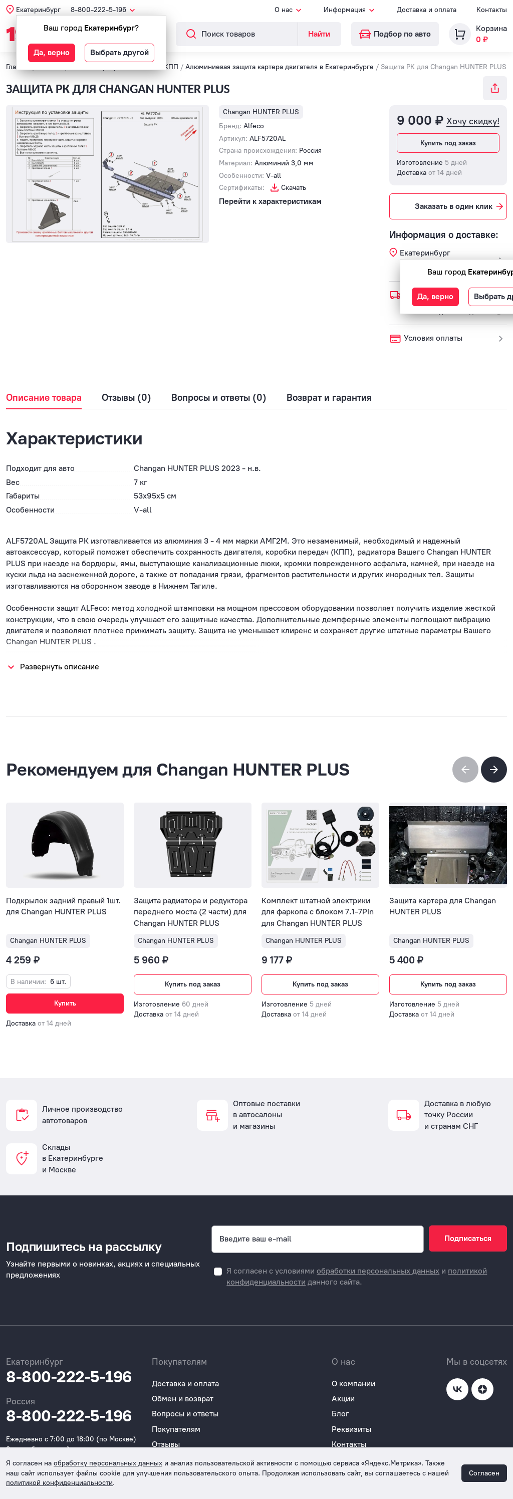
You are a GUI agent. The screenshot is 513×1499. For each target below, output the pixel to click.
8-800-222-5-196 (69, 1371)
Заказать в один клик (460, 206)
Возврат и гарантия (329, 397)
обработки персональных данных (378, 1265)
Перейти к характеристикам (270, 201)
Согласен (484, 1473)
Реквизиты (351, 1423)
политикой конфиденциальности (59, 1482)
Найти (319, 34)
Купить (65, 1003)
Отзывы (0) (126, 397)
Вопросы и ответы (185, 1408)
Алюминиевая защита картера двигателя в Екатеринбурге (279, 67)
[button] (494, 770)
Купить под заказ (448, 143)
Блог (340, 1408)
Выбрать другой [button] (119, 52)
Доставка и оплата (426, 10)
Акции (343, 1393)
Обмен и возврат (182, 1393)
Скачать (293, 187)
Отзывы (166, 1439)
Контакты (491, 10)
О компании (353, 1378)
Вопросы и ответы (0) (219, 397)
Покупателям (176, 1423)
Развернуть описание (59, 666)
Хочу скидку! (472, 121)
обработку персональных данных (108, 1463)
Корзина (491, 28)
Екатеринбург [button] (38, 10)
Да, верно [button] (52, 52)
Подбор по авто (395, 34)
